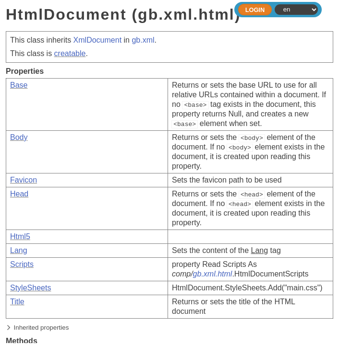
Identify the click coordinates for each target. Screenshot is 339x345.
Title (17, 302)
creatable (70, 53)
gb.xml (143, 40)
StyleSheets (30, 288)
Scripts (22, 264)
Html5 (20, 236)
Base (18, 85)
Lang (18, 250)
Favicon (23, 180)
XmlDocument (97, 40)
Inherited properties (41, 327)
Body (18, 137)
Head (19, 194)
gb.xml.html (212, 274)
